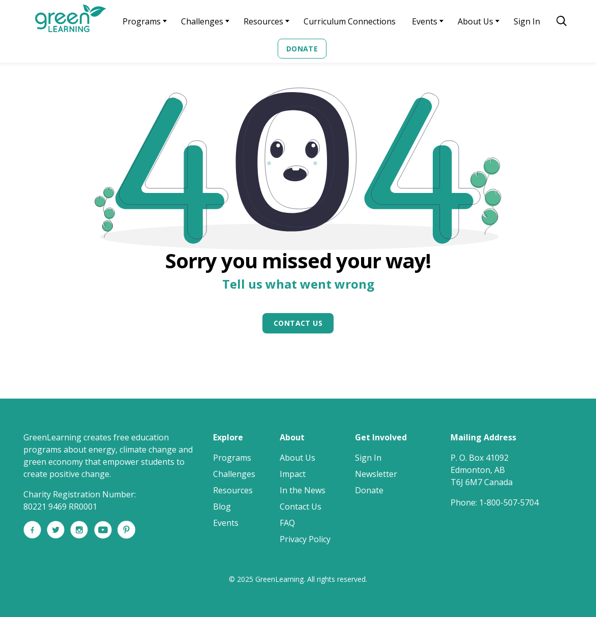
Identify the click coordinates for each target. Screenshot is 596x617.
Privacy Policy (305, 539)
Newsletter (376, 474)
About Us (475, 21)
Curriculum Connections (350, 21)
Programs (142, 21)
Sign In (527, 21)
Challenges (202, 21)
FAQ (287, 522)
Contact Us (298, 323)
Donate (302, 48)
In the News (302, 490)
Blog (222, 506)
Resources (263, 21)
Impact (293, 474)
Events (424, 21)
